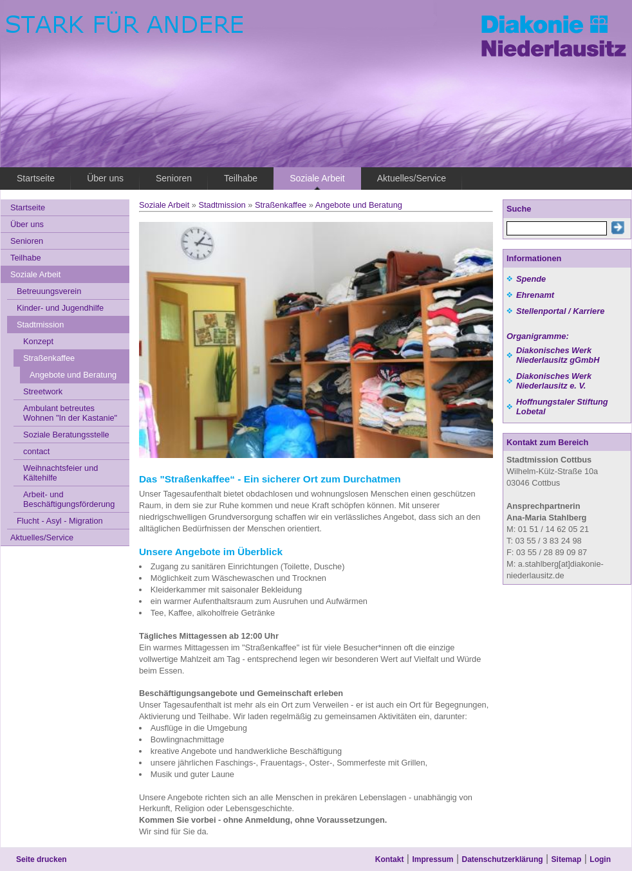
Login (600, 859)
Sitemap (567, 859)
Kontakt (389, 859)
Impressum (432, 859)
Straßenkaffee (280, 205)
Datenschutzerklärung (502, 859)
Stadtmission (221, 205)
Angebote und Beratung (358, 205)
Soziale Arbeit (164, 205)
